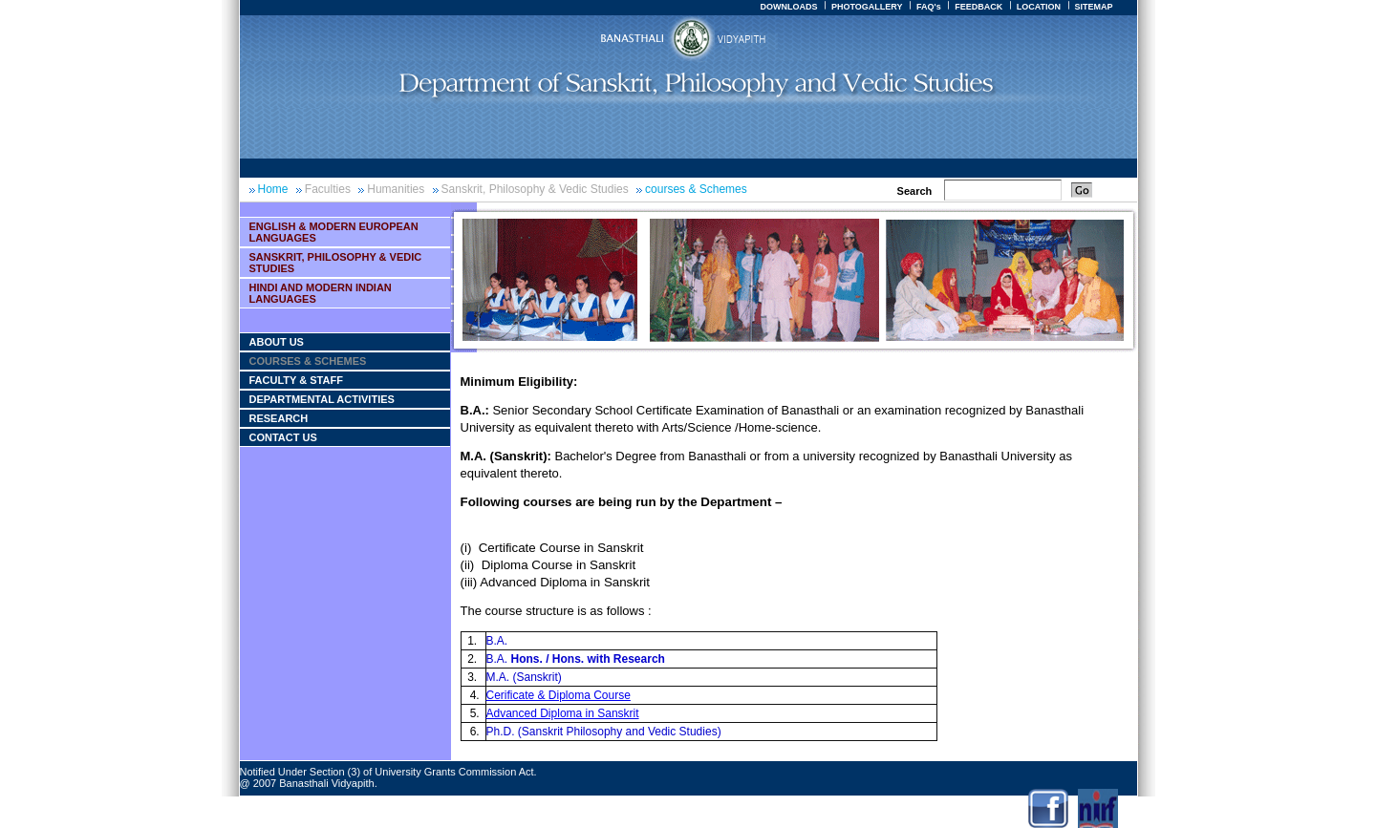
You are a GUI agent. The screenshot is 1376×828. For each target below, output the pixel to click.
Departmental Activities (322, 399)
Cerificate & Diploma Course (558, 695)
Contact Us (283, 437)
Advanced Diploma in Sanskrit (562, 713)
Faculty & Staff (296, 380)
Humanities (395, 189)
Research (279, 418)
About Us (276, 342)
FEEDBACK (978, 6)
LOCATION (1039, 6)
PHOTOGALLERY (867, 6)
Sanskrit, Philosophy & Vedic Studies (535, 189)
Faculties (328, 189)
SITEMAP (1093, 6)
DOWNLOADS (788, 6)
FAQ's (928, 6)
